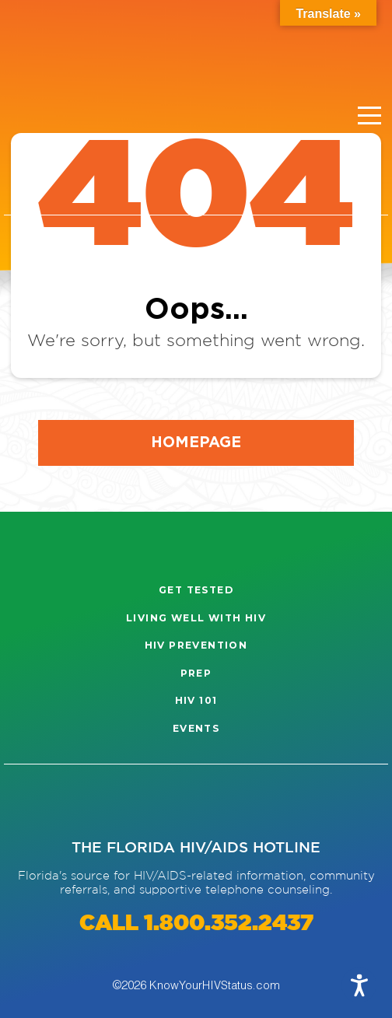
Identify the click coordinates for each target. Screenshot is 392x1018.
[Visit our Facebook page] (82, 802)
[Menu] (369, 116)
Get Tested (196, 590)
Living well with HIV (196, 618)
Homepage (196, 441)
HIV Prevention (196, 645)
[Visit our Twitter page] (130, 802)
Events (196, 728)
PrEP (196, 673)
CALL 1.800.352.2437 (196, 924)
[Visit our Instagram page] (33, 802)
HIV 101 (196, 700)
